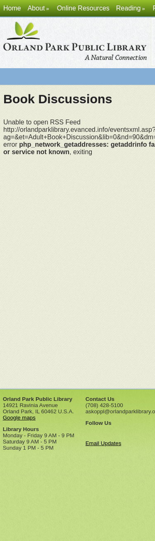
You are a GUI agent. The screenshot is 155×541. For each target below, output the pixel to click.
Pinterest (120, 429)
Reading (131, 8)
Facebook (91, 429)
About (39, 8)
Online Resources (83, 8)
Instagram (135, 429)
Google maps (19, 415)
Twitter (105, 429)
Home (12, 8)
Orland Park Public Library (76, 43)
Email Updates (104, 440)
